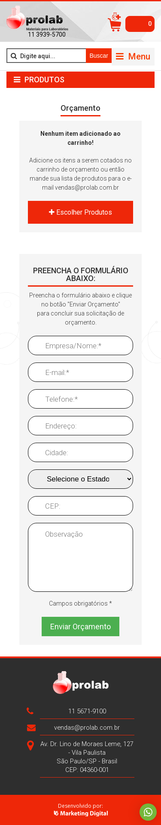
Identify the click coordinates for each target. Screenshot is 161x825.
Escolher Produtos (80, 212)
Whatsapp (148, 812)
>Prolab (37, 18)
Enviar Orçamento (80, 626)
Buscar (98, 55)
